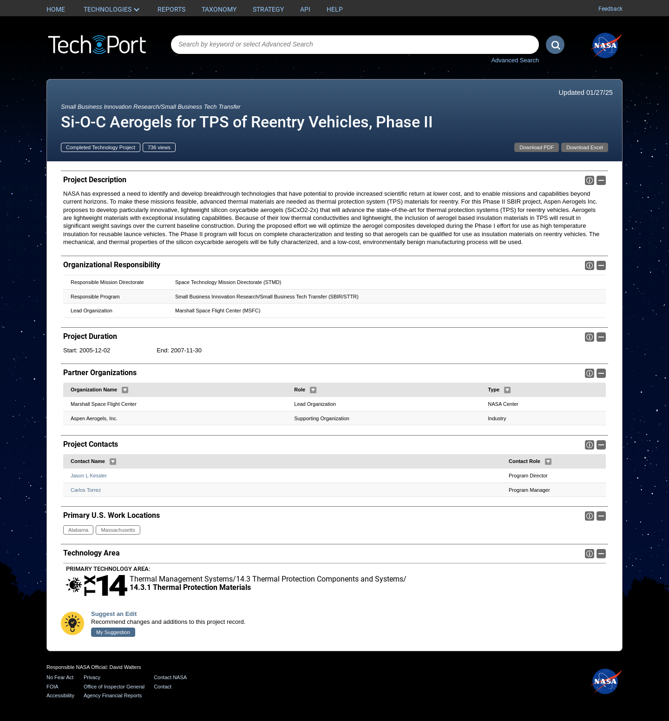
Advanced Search (515, 60)
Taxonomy (219, 9)
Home (55, 9)
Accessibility (60, 695)
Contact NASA (170, 677)
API (305, 9)
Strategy (268, 9)
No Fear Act (59, 677)
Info (589, 180)
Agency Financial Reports (113, 695)
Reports (171, 9)
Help (335, 9)
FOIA (52, 686)
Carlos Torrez (86, 489)
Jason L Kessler (89, 475)
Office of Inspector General (114, 686)
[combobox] (355, 44)
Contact (162, 686)
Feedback (610, 9)
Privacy (92, 677)
